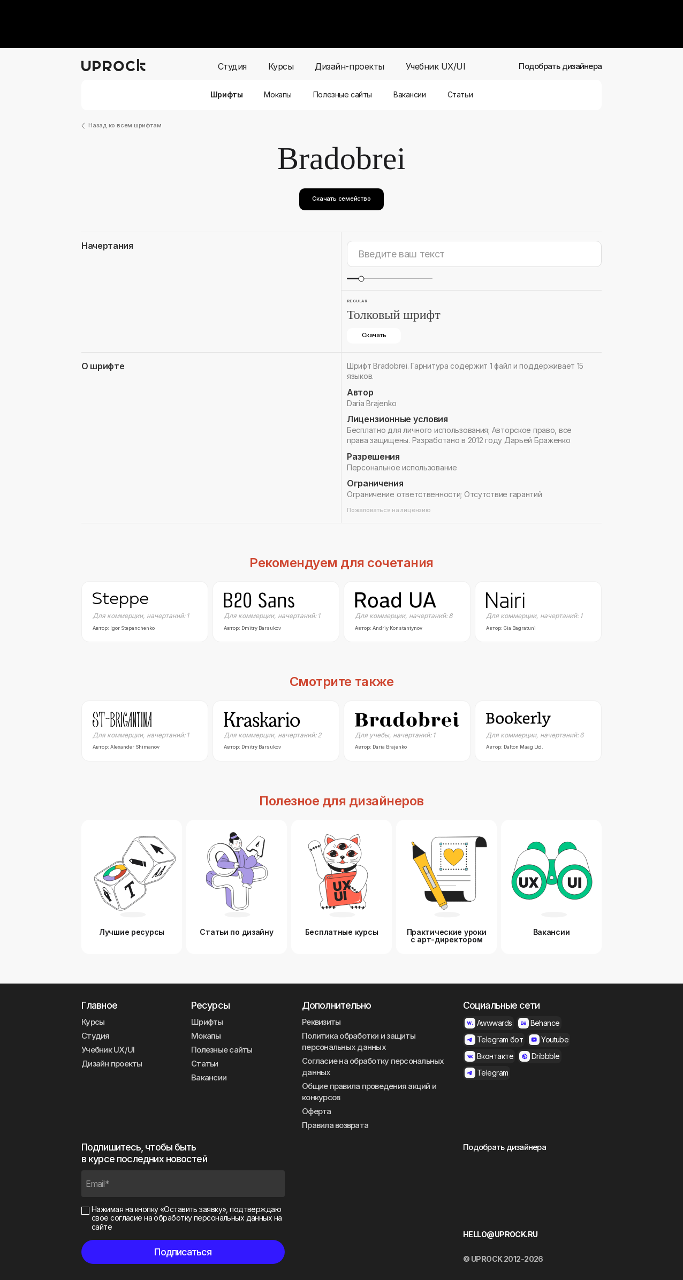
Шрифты (226, 94)
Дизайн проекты (111, 1063)
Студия (232, 67)
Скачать (374, 335)
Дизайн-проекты (349, 67)
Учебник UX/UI (436, 67)
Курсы (281, 67)
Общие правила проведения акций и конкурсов (369, 1091)
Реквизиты (321, 1022)
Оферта (316, 1111)
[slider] (361, 278)
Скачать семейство (341, 198)
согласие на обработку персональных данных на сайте (187, 1222)
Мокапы (277, 94)
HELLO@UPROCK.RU (500, 1234)
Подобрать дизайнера (560, 66)
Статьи (460, 94)
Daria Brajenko (372, 403)
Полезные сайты (342, 94)
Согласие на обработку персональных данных (373, 1066)
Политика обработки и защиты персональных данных (358, 1041)
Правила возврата (335, 1125)
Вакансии (409, 94)
